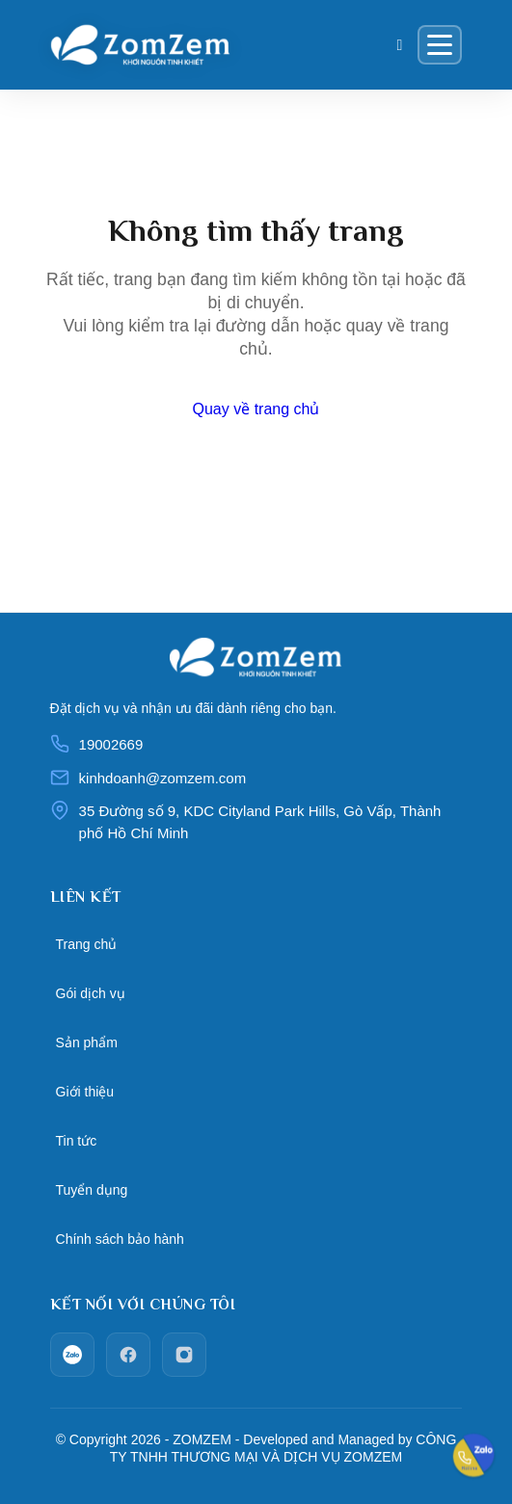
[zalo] (72, 1354)
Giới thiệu (85, 1091)
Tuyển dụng (92, 1190)
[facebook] (128, 1354)
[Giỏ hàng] (400, 45)
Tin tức (76, 1140)
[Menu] (440, 45)
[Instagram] (184, 1354)
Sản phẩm (87, 1042)
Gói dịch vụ (90, 993)
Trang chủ (87, 944)
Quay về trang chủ (256, 409)
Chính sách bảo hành (120, 1239)
